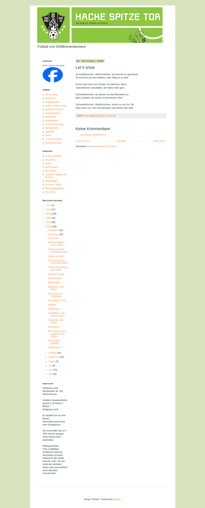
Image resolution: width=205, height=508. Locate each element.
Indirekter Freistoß (54, 109)
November (53, 234)
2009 (48, 213)
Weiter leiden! (54, 347)
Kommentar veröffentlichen (93, 135)
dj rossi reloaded (53, 156)
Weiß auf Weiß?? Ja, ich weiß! (56, 243)
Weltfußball (50, 117)
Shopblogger (51, 181)
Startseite (121, 141)
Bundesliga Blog (53, 143)
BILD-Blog (50, 192)
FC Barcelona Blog (54, 124)
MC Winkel (50, 171)
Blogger (117, 499)
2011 (48, 205)
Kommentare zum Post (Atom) (102, 146)
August (52, 361)
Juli (50, 365)
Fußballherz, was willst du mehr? (56, 314)
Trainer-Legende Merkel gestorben (58, 250)
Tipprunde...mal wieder (55, 321)
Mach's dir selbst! (57, 65)
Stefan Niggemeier (54, 188)
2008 (48, 218)
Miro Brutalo (54, 282)
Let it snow (53, 238)
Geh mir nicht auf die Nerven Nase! (58, 261)
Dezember (53, 230)
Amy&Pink (50, 160)
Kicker (48, 135)
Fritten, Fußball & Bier (56, 106)
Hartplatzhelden (53, 113)
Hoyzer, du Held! (56, 256)
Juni (50, 369)
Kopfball (52, 305)
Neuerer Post (83, 141)
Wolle (45, 65)
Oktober (52, 353)
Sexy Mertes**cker (57, 300)
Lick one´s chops (53, 184)
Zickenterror (54, 327)
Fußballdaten (51, 120)
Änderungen (54, 309)
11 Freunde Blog (53, 139)
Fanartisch (50, 98)
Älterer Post (159, 141)
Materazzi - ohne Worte (56, 288)
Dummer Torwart (56, 274)
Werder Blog (51, 94)
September (54, 357)
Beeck (48, 163)
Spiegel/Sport (51, 128)
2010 (48, 209)
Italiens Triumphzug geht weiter (57, 268)
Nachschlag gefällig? (53, 342)
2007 (48, 222)
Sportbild (49, 131)
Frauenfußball (54, 278)
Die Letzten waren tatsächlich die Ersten (57, 334)
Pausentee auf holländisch (55, 295)
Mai (50, 374)
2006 (48, 226)
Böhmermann (51, 167)
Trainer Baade (52, 102)
